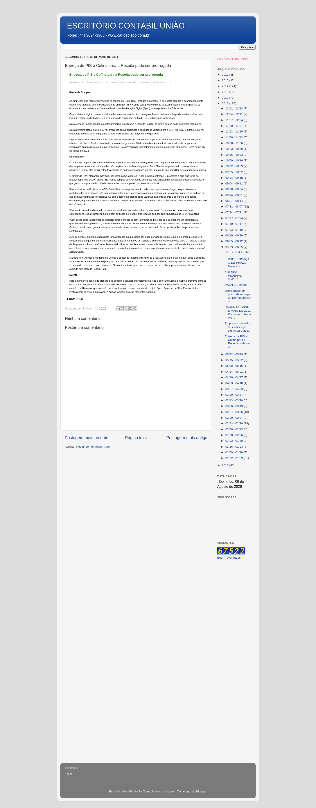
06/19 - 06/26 (234, 235)
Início (68, 773)
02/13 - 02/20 (234, 423)
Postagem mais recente (86, 437)
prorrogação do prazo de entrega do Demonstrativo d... (238, 296)
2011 (225, 103)
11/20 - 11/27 (234, 125)
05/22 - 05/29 (234, 354)
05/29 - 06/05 (234, 247)
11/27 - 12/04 (234, 120)
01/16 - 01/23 (234, 446)
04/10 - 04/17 (234, 377)
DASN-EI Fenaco (236, 284)
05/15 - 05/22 (234, 360)
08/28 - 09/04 (234, 189)
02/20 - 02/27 (234, 417)
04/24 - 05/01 (234, 371)
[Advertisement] (234, 632)
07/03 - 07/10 (234, 229)
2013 (225, 92)
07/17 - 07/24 (234, 218)
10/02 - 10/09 (234, 166)
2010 (225, 465)
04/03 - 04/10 (234, 383)
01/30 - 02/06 (234, 435)
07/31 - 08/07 (234, 206)
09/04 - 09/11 (234, 183)
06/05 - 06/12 (234, 241)
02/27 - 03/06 (234, 412)
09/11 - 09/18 (234, 177)
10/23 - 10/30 (234, 148)
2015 (225, 80)
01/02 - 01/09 (234, 458)
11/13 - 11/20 (234, 131)
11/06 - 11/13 (234, 137)
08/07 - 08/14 (234, 200)
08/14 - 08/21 (234, 195)
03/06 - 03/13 (234, 406)
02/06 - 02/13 (234, 429)
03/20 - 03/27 (234, 394)
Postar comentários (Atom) (94, 446)
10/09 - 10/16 (234, 160)
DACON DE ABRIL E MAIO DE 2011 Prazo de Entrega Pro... (238, 312)
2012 (225, 97)
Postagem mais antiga (186, 437)
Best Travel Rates (229, 557)
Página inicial (137, 437)
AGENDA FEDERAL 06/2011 (233, 275)
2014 (225, 86)
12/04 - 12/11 (234, 114)
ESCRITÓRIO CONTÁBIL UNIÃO (126, 25)
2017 (225, 74)
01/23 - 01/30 (234, 440)
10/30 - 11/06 (234, 143)
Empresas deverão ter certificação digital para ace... (238, 327)
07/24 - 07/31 (234, 212)
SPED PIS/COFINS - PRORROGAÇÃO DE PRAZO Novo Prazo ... (237, 259)
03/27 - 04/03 (234, 389)
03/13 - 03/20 (234, 400)
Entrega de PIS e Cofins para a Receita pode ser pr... (237, 342)
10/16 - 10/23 (234, 154)
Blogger (201, 791)
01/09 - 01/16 (234, 452)
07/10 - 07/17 (234, 223)
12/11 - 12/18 (234, 108)
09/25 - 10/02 (234, 172)
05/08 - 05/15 (234, 365)
